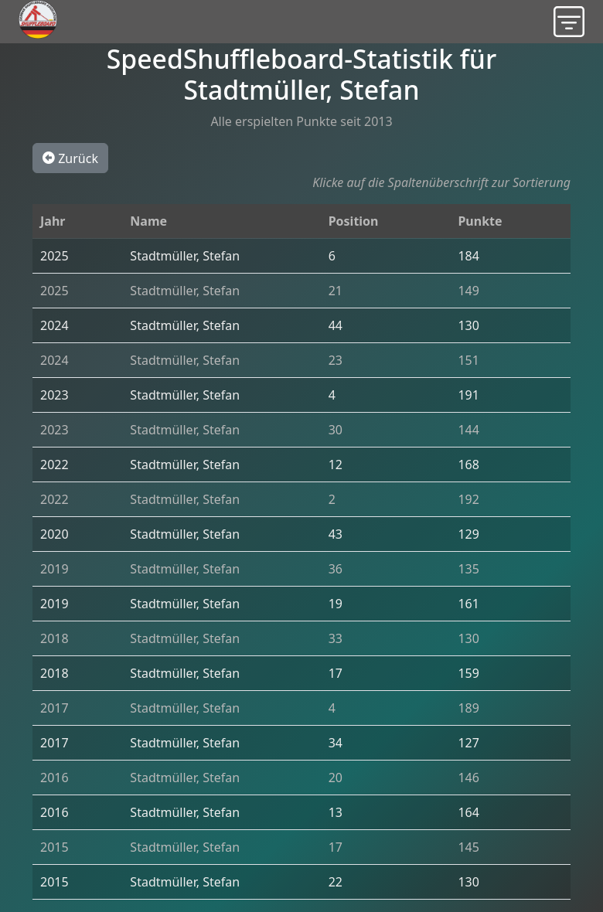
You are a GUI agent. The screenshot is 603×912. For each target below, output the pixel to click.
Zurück (70, 157)
